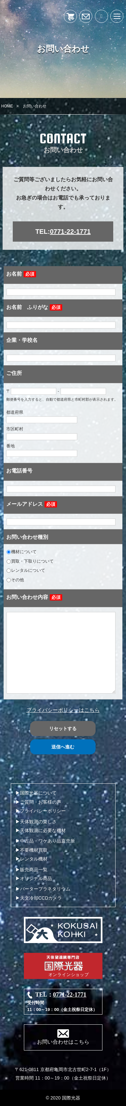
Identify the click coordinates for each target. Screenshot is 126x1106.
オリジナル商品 (36, 878)
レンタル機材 (33, 858)
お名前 (21, 274)
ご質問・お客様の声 (40, 802)
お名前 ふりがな (34, 307)
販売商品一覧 (33, 869)
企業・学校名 (22, 340)
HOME (7, 106)
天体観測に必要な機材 (43, 830)
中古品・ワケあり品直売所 (47, 840)
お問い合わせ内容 (34, 597)
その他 (15, 579)
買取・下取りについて (30, 561)
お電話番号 (19, 470)
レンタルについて (26, 570)
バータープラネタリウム (45, 888)
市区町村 (41, 433)
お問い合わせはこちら (63, 1042)
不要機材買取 (33, 850)
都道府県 (41, 416)
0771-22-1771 (70, 231)
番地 (41, 450)
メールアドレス (31, 504)
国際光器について (38, 792)
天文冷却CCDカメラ (41, 898)
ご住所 (14, 373)
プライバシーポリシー (43, 810)
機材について (22, 551)
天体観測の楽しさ (38, 821)
